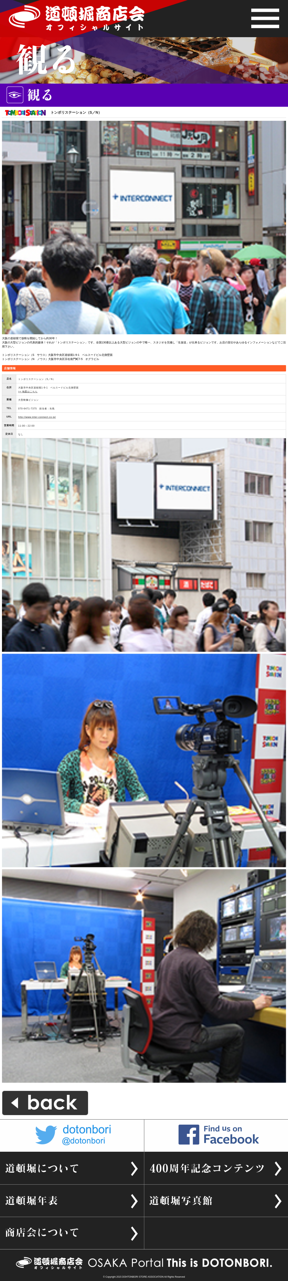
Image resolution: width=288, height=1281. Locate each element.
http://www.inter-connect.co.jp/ (37, 417)
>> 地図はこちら (28, 391)
